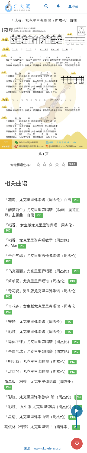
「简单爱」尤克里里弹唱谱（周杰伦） (40, 281)
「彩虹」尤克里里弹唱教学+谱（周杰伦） (43, 397)
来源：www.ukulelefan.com (43, 448)
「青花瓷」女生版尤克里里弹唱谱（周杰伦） (41, 309)
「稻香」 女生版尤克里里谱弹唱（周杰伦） (40, 228)
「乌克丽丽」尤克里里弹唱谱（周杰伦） (42, 271)
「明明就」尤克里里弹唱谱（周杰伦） (40, 362)
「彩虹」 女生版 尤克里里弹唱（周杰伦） (43, 407)
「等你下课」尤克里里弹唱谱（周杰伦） (42, 342)
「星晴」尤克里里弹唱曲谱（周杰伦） (40, 417)
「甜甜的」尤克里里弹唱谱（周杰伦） (40, 372)
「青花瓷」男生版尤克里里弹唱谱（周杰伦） (41, 294)
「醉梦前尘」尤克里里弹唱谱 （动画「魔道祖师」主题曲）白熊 (42, 213)
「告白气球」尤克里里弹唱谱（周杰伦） (42, 351)
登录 (73, 6)
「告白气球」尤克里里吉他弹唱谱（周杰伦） (41, 259)
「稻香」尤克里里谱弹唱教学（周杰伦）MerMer (37, 243)
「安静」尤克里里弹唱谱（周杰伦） (38, 322)
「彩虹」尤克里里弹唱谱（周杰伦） (38, 332)
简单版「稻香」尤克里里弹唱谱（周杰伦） (39, 385)
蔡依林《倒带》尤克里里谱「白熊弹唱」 (42, 427)
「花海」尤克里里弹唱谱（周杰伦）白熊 (42, 200)
